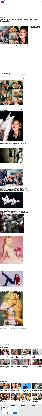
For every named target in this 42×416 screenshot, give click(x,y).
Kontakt (22, 407)
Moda (32, 411)
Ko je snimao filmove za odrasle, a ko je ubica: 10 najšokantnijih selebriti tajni (4, 401)
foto (1, 344)
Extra (32, 409)
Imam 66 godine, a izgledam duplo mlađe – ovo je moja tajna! (4, 367)
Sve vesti (33, 408)
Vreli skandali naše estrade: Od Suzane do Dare (5, 391)
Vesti (22, 412)
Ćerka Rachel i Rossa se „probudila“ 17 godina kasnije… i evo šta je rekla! (25, 367)
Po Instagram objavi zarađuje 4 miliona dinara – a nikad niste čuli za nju (15, 357)
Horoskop (33, 414)
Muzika (22, 410)
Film (21, 408)
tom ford (5, 344)
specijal (3, 344)
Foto (22, 409)
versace (8, 344)
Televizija (22, 411)
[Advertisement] (21, 10)
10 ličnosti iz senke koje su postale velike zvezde (4, 356)
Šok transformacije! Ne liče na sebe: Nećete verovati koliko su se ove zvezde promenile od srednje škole (25, 401)
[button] (39, 1)
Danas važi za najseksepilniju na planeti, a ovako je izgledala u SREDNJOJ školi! (15, 367)
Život (32, 413)
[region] (10, 410)
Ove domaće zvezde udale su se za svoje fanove (37, 391)
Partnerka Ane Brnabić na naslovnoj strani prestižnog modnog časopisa (26, 391)
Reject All (10, 412)
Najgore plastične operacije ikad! (15, 401)
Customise (5, 412)
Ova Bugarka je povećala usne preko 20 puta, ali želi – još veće (36, 357)
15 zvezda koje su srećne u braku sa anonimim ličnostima (36, 401)
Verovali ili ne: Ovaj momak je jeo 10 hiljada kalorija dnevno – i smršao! (37, 367)
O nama (33, 407)
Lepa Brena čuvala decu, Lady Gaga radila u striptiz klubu (15, 391)
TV (32, 412)
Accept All (15, 412)
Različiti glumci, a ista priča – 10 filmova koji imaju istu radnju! (26, 357)
